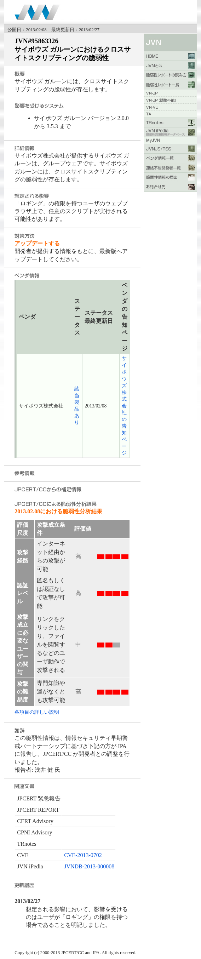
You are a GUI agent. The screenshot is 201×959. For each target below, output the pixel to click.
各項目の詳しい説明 (37, 712)
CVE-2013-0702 (83, 855)
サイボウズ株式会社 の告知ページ (124, 405)
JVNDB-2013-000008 (89, 866)
